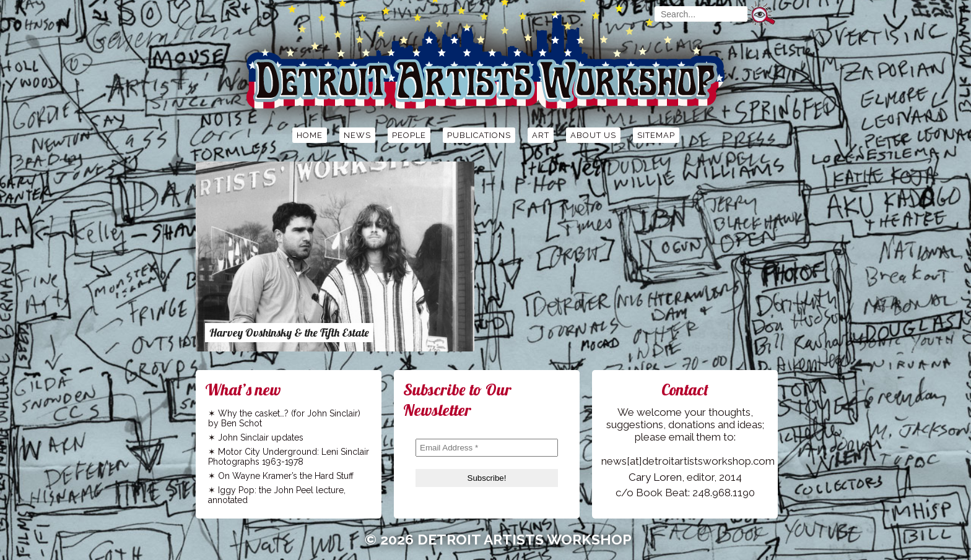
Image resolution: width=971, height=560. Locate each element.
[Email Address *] (487, 448)
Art (540, 135)
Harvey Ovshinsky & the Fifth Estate (289, 332)
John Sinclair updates (260, 437)
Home (310, 135)
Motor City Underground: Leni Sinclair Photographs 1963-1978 (288, 457)
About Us (593, 135)
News (357, 135)
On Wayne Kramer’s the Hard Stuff (286, 476)
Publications (479, 135)
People (409, 135)
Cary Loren (655, 477)
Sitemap (656, 135)
